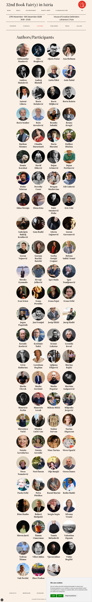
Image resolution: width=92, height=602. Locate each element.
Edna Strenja (23, 207)
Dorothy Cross (38, 188)
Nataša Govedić (38, 451)
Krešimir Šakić (38, 345)
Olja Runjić (53, 471)
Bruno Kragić (69, 124)
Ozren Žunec (69, 471)
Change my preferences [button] (70, 595)
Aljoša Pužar (53, 58)
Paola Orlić (22, 492)
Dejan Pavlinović (69, 166)
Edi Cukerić (69, 186)
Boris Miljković (53, 102)
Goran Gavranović (69, 233)
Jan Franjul (38, 322)
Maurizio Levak (38, 409)
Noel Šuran (38, 471)
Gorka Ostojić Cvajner (53, 258)
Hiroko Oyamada (23, 281)
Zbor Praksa (38, 578)
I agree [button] (53, 595)
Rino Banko (23, 514)
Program (13, 26)
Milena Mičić (53, 407)
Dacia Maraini (54, 145)
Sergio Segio (54, 514)
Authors (40, 26)
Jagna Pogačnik (23, 323)
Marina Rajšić (69, 366)
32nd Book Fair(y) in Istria (29, 5)
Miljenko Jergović (69, 409)
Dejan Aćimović (53, 166)
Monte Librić (45, 10)
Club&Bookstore (62, 10)
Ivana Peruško (38, 302)
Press (67, 26)
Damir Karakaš (23, 166)
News (9, 10)
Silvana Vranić (69, 515)
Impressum (26, 593)
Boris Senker (23, 122)
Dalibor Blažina (69, 145)
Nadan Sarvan (53, 430)
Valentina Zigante (69, 537)
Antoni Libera (22, 102)
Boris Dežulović (38, 102)
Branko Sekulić (53, 124)
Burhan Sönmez (23, 145)
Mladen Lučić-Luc (38, 430)
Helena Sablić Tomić (69, 257)
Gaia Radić (38, 231)
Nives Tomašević (23, 473)
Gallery (79, 26)
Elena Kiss (38, 207)
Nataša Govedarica (23, 451)
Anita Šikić (53, 80)
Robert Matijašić (38, 515)
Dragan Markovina (53, 188)
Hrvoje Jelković (38, 281)
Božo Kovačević (38, 124)
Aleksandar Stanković (23, 60)
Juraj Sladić (69, 322)
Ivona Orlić (69, 301)
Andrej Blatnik (38, 81)
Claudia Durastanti (38, 145)
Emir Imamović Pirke (54, 210)
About (18, 10)
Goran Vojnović (23, 257)
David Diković (38, 166)
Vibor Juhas (38, 556)
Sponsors (40, 593)
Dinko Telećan (23, 188)
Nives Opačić (69, 450)
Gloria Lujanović (54, 233)
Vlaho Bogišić (69, 558)
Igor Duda (54, 279)
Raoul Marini (53, 492)
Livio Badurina (23, 366)
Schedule (26, 26)
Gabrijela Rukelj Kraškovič (23, 234)
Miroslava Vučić (23, 430)
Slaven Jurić (23, 535)
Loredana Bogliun (38, 366)
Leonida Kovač (69, 345)
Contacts (12, 593)
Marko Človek (23, 387)
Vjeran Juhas (53, 556)
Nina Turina (54, 450)
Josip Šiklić (53, 322)
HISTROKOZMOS (31, 10)
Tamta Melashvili (54, 537)
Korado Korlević (23, 345)
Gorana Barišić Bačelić (38, 258)
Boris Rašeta (69, 101)
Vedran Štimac (23, 558)
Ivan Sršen (23, 301)
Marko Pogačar (54, 387)
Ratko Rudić (69, 492)
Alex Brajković (38, 60)
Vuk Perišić (23, 578)
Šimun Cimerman (38, 537)
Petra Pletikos (38, 494)
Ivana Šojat (53, 301)
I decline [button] (60, 595)
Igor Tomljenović (69, 281)
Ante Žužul (69, 80)
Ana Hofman (69, 58)
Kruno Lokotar (54, 345)
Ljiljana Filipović (53, 366)
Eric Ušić (69, 207)
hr (82, 10)
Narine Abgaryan (69, 430)
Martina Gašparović (69, 387)
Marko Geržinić (38, 387)
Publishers (54, 26)
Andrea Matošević (23, 81)
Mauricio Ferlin (22, 409)
